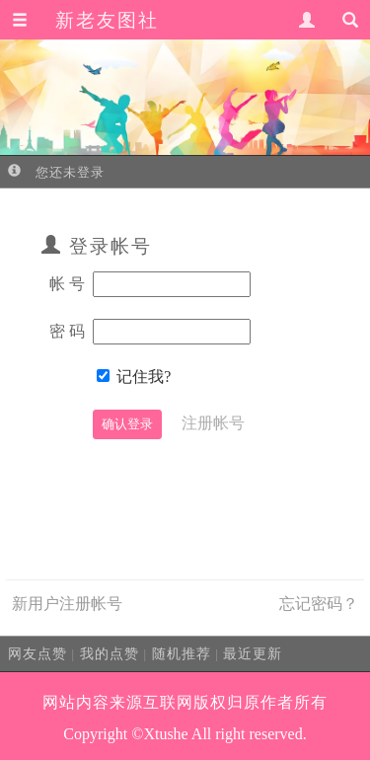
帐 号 (67, 283)
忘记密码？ (318, 603)
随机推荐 (181, 653)
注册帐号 (213, 423)
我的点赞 (109, 653)
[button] (19, 20)
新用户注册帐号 (67, 603)
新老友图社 (107, 20)
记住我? (143, 376)
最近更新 (252, 653)
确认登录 (127, 424)
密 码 (67, 331)
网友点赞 (37, 653)
